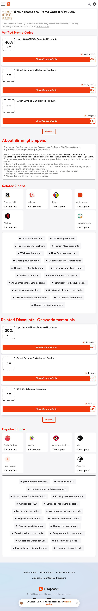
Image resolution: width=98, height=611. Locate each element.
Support (61, 578)
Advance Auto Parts (62, 445)
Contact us (49, 578)
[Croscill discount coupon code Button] (30, 297)
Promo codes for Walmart (31, 246)
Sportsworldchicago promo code (65, 290)
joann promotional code (35, 482)
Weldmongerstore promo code (65, 511)
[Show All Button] (49, 420)
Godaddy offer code (32, 238)
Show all (49, 420)
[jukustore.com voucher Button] (25, 290)
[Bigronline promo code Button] (66, 540)
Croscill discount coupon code (31, 297)
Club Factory (10, 445)
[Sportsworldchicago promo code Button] (64, 290)
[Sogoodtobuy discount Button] (28, 518)
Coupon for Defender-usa (31, 541)
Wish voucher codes (31, 253)
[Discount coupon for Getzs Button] (64, 518)
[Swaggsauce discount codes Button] (66, 533)
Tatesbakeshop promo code (28, 533)
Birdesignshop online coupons (62, 504)
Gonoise (80, 466)
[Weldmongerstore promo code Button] (64, 511)
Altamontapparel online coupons (28, 283)
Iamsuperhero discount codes (69, 283)
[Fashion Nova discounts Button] (65, 246)
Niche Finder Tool (65, 572)
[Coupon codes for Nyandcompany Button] (47, 489)
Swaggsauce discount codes (68, 533)
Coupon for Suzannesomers (48, 305)
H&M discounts (65, 482)
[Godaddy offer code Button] (31, 238)
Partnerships (46, 572)
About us (37, 578)
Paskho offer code (29, 275)
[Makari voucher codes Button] (27, 511)
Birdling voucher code (27, 261)
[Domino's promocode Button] (62, 238)
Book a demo (30, 572)
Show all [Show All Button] (49, 131)
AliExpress (81, 202)
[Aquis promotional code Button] (30, 526)
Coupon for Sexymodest (65, 526)
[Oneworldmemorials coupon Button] (62, 275)
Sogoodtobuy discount (29, 518)
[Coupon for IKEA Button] (27, 503)
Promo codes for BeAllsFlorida (29, 496)
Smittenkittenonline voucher (68, 268)
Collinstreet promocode (69, 297)
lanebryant (10, 466)
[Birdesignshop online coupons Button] (61, 503)
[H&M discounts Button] (64, 481)
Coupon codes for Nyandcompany (48, 489)
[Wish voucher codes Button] (30, 253)
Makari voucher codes (27, 511)
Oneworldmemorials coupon (62, 275)
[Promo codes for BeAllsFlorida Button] (28, 496)
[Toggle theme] (94, 4)
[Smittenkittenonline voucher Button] (67, 268)
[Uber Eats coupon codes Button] (63, 253)
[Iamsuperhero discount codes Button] (69, 283)
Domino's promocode (64, 238)
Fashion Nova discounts (66, 246)
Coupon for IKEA (28, 504)
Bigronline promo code (67, 541)
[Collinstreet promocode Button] (68, 297)
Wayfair (32, 445)
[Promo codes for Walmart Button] (30, 246)
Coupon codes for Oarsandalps (64, 261)
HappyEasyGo (83, 223)
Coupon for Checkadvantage (29, 268)
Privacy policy (50, 594)
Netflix (7, 223)
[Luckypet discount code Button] (68, 548)
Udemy (31, 202)
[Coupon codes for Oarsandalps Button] (63, 260)
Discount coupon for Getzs (65, 518)
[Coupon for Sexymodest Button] (65, 526)
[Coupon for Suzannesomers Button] (47, 305)
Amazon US (10, 202)
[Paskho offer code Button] (28, 275)
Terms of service (65, 594)
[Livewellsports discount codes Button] (30, 548)
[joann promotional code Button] (34, 481)
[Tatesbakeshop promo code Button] (27, 533)
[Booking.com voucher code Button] (68, 496)
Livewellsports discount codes (31, 548)
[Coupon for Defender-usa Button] (31, 540)
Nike (78, 445)
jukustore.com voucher (27, 290)
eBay (54, 202)
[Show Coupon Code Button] (46, 59)
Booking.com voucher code (69, 496)
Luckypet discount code (69, 548)
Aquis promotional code (31, 526)
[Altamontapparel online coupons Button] (27, 283)
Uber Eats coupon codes (64, 253)
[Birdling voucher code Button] (26, 260)
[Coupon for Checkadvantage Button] (28, 268)
